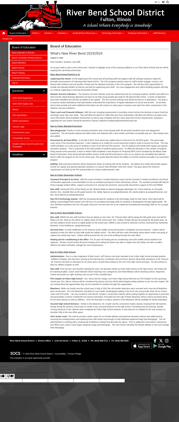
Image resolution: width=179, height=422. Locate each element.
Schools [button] (48, 33)
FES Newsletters (19, 115)
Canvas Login (18, 127)
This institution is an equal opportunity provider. (30, 358)
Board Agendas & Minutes (23, 52)
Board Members (19, 62)
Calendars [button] (62, 33)
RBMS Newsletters (20, 121)
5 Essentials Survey (21, 138)
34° (157, 2)
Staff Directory (159, 33)
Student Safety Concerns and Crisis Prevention (27, 145)
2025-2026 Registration (22, 98)
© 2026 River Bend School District (38, 354)
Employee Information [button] (138, 33)
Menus (15, 109)
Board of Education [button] (19, 33)
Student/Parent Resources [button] (85, 33)
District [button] (36, 33)
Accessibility (60, 354)
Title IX (15, 82)
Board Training (18, 72)
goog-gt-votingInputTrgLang (164, 380)
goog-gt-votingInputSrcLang (138, 380)
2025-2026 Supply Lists (22, 104)
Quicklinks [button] (21, 91)
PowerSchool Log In (21, 132)
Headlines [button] (21, 154)
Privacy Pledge (74, 354)
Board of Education (24, 47)
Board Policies (18, 67)
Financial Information (21, 77)
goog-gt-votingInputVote (59, 384)
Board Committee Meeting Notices (27, 57)
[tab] (28, 91)
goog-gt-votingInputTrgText (35, 384)
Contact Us (7, 39)
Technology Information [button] (113, 33)
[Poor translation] (10, 376)
